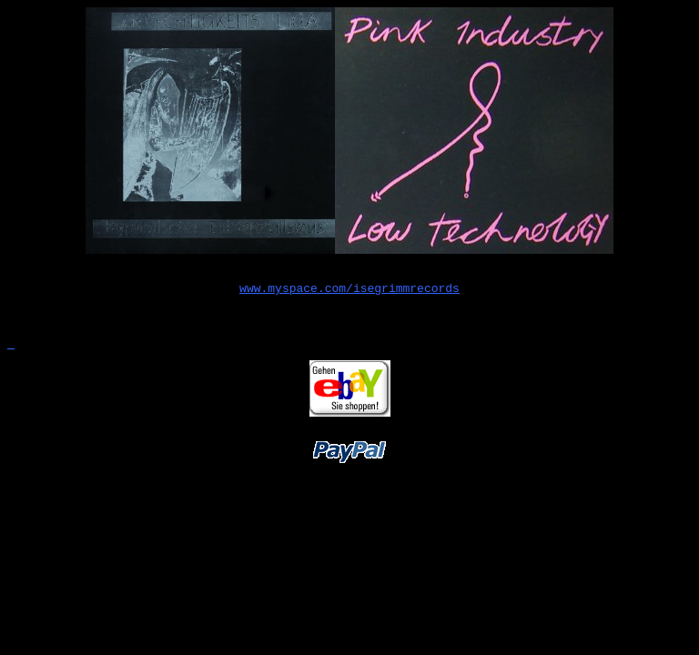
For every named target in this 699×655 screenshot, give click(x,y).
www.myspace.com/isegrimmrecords (349, 290)
